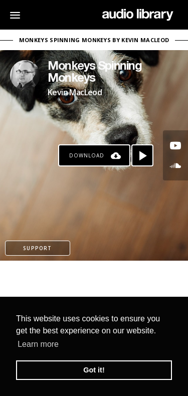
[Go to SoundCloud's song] (175, 165)
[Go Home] (137, 15)
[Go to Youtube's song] (175, 145)
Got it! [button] (93, 370)
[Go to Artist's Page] (25, 75)
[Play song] (142, 155)
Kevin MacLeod (75, 92)
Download (86, 155)
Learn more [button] (38, 344)
